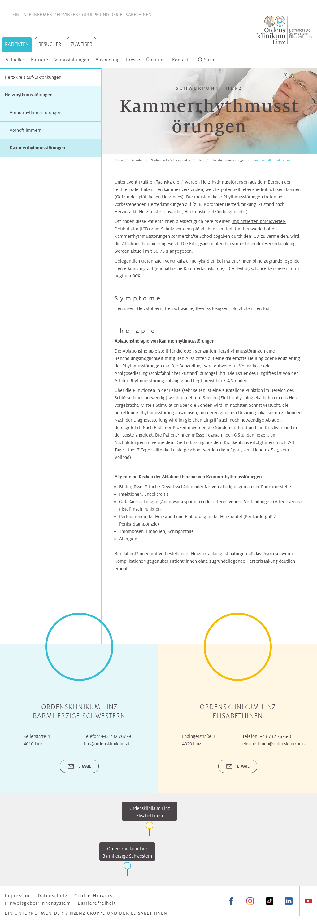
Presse (133, 60)
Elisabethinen (135, 14)
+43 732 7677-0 (116, 736)
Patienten (17, 44)
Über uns (156, 60)
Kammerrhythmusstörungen (272, 160)
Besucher (49, 44)
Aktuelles (15, 60)
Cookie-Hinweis (93, 896)
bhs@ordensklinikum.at (107, 744)
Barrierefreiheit (97, 903)
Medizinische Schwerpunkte (170, 160)
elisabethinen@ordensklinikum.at (275, 744)
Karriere (39, 60)
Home (119, 160)
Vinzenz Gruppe (80, 14)
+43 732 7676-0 (275, 736)
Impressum (18, 896)
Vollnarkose (250, 366)
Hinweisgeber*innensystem (38, 903)
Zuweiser (82, 44)
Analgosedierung (131, 373)
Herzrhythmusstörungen (28, 95)
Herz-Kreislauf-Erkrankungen (33, 77)
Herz (201, 160)
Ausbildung (107, 60)
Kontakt (180, 60)
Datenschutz (53, 896)
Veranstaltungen (71, 60)
